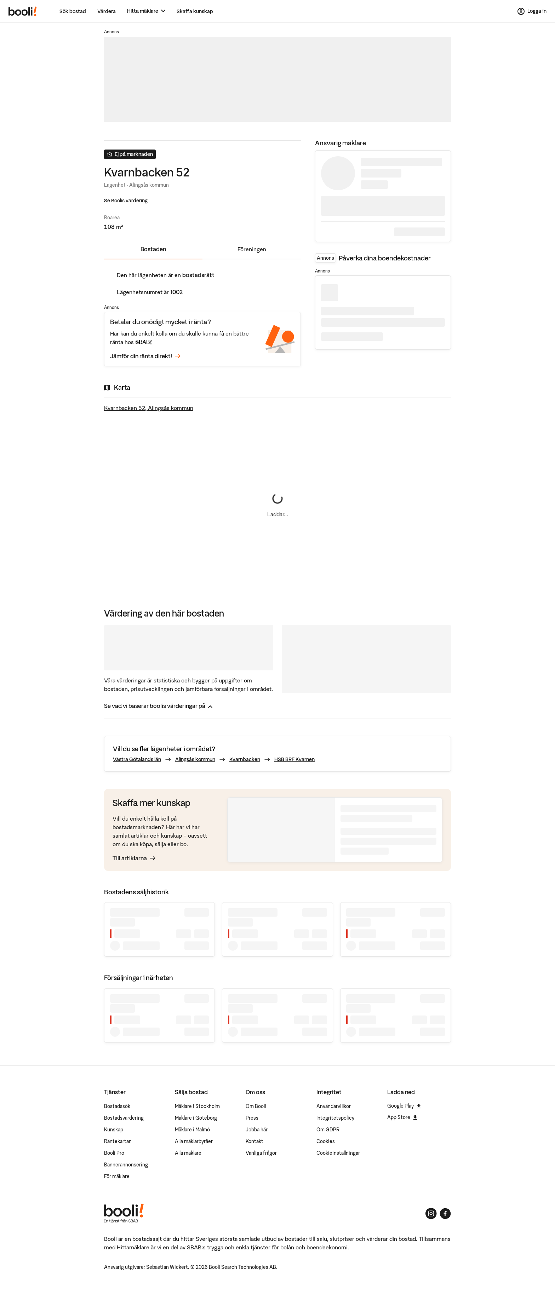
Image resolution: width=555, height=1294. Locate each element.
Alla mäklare (188, 1153)
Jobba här (257, 1129)
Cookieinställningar (338, 1153)
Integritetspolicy (335, 1118)
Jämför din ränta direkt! (145, 356)
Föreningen (252, 249)
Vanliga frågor (261, 1153)
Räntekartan (118, 1141)
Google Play (404, 1106)
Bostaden (153, 249)
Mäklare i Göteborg (196, 1118)
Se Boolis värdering (126, 200)
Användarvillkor (333, 1106)
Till (134, 858)
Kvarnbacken (244, 759)
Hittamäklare (133, 1247)
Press (252, 1118)
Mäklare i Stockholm (197, 1106)
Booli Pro (114, 1153)
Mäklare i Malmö (192, 1129)
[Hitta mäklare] (146, 11)
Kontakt (254, 1141)
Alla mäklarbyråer (194, 1141)
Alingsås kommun (195, 759)
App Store (402, 1117)
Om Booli (256, 1106)
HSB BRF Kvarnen (294, 759)
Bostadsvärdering (124, 1118)
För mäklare (117, 1176)
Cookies (325, 1141)
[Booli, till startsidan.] (22, 11)
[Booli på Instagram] (431, 1213)
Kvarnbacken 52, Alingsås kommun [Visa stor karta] (148, 407)
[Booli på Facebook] (445, 1213)
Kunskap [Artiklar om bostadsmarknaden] (113, 1129)
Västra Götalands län (137, 759)
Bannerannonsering (126, 1164)
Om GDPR (327, 1129)
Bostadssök (117, 1106)
